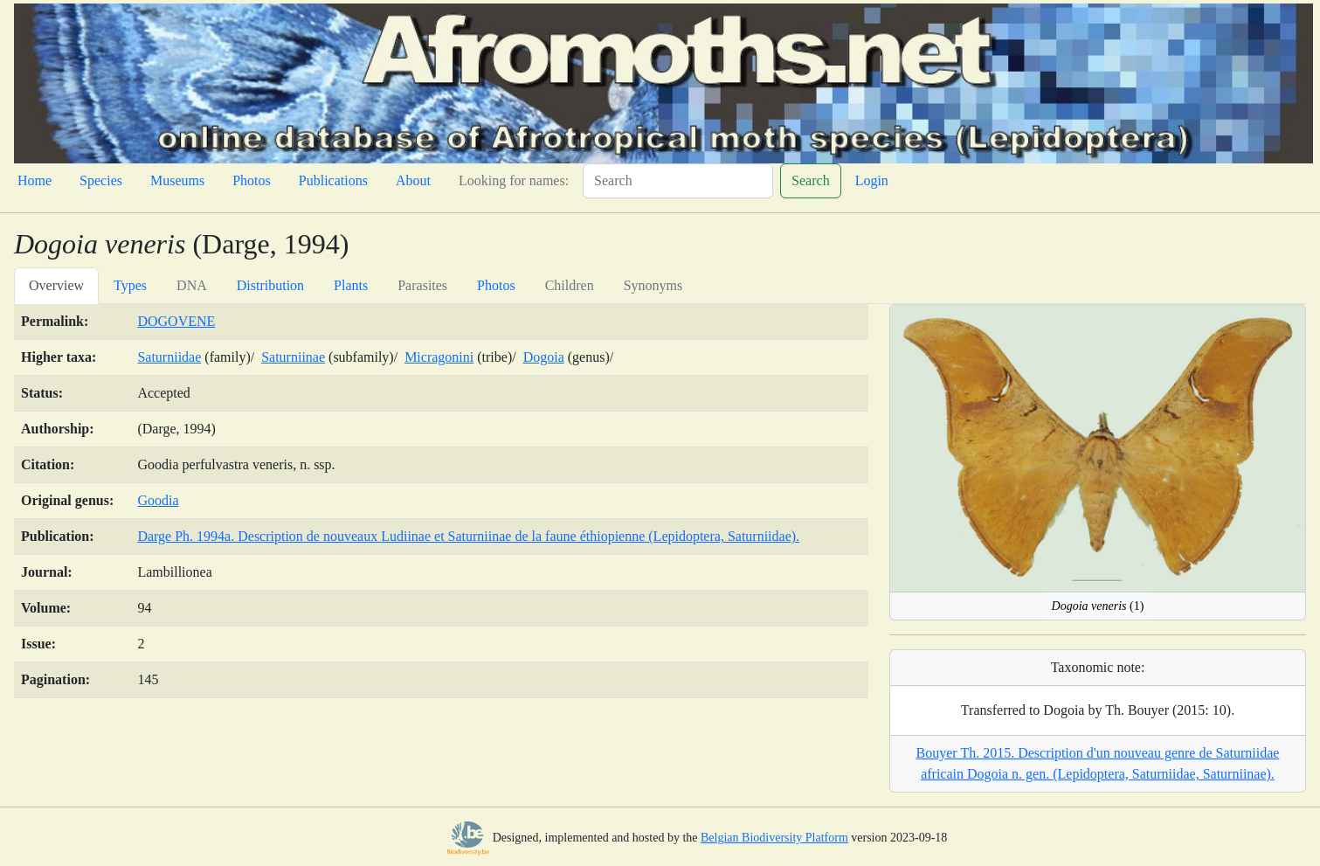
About (413, 180)
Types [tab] (130, 285)
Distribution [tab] (270, 285)
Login (871, 180)
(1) (1098, 606)
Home (34, 180)
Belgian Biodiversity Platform (774, 837)
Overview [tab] (56, 285)
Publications (333, 180)
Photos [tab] (496, 285)
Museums (177, 180)
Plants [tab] (351, 285)
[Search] (678, 180)
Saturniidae (169, 357)
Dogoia (543, 357)
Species (100, 180)
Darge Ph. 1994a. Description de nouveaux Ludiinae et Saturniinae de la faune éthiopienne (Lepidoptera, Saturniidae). (468, 536)
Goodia (157, 500)
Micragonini (438, 357)
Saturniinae (293, 357)
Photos (251, 180)
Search (810, 180)
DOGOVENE (176, 321)
